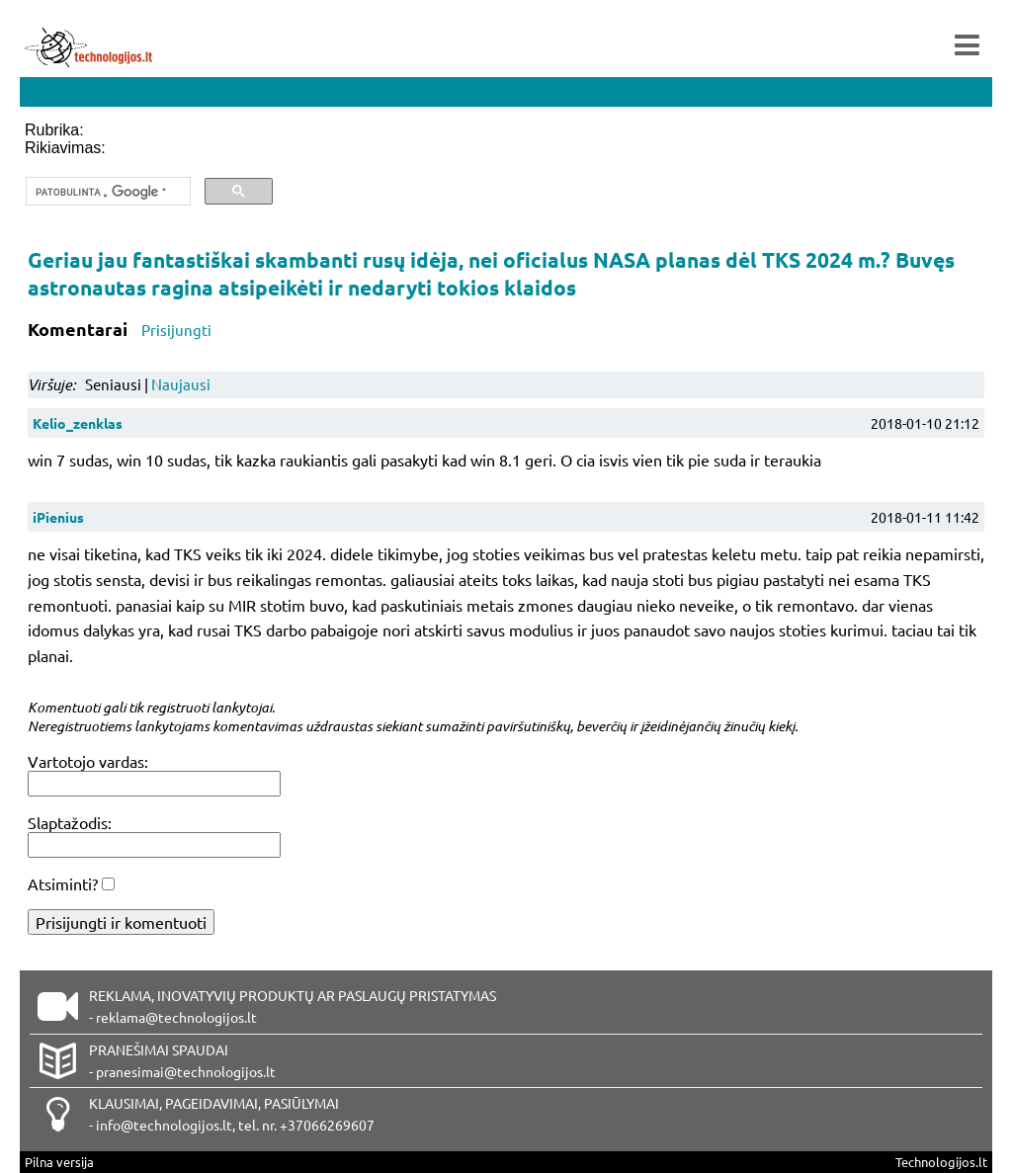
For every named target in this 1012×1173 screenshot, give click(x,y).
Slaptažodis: (70, 822)
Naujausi (181, 384)
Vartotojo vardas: (88, 761)
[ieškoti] (106, 192)
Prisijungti (176, 329)
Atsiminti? (63, 883)
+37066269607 (327, 1124)
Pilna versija (59, 1161)
